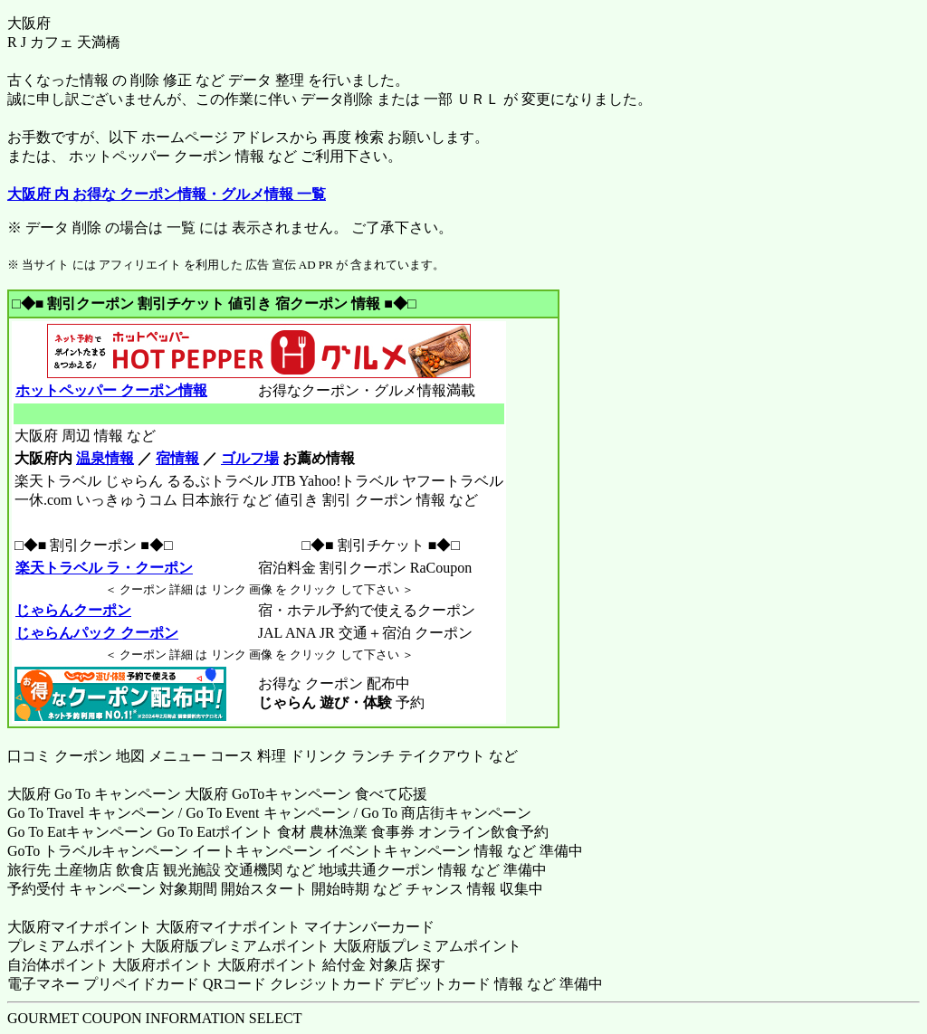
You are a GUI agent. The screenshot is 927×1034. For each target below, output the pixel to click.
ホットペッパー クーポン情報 (110, 390)
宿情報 (177, 458)
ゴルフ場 (250, 458)
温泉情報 (105, 458)
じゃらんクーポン (72, 610)
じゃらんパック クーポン (96, 632)
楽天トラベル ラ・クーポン (103, 567)
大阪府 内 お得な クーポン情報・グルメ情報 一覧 (166, 194)
